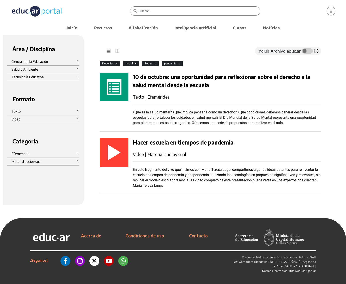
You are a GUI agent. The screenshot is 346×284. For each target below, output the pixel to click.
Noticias (271, 27)
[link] (331, 11)
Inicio (72, 27)
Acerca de (91, 235)
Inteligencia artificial (195, 27)
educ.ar (250, 257)
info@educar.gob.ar (302, 271)
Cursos (239, 27)
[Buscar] (199, 11)
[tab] (108, 51)
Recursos (103, 27)
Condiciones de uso (145, 235)
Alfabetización (143, 27)
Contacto (198, 235)
